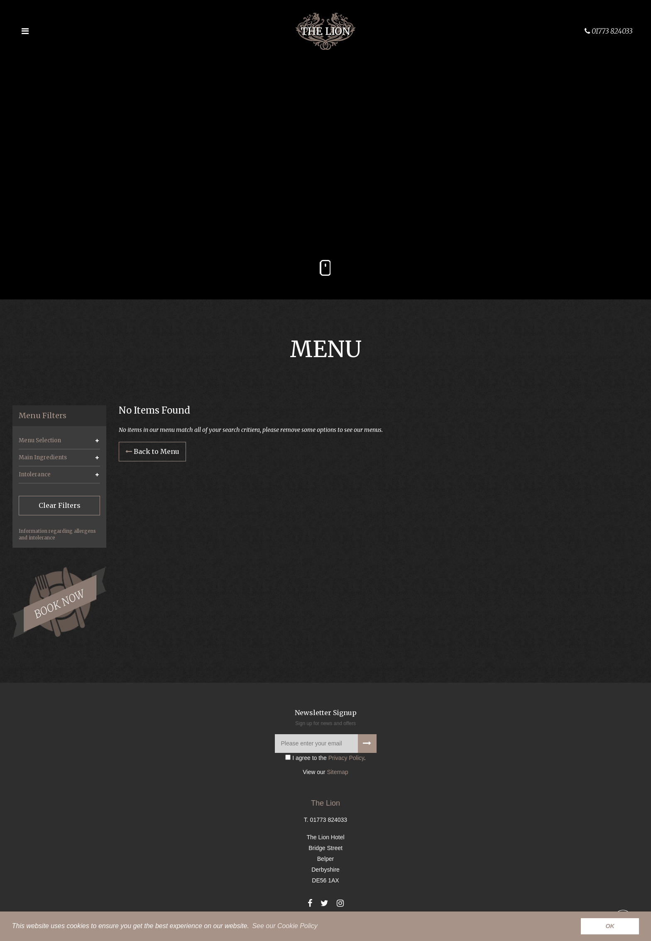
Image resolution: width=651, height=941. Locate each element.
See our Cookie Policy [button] (284, 925)
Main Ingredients (43, 457)
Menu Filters (42, 416)
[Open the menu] (25, 31)
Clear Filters (60, 505)
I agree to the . (325, 758)
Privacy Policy (346, 758)
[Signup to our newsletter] (367, 743)
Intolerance (35, 474)
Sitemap (337, 772)
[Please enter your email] (326, 743)
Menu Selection (40, 440)
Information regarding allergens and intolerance (57, 534)
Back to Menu (152, 451)
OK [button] (609, 926)
